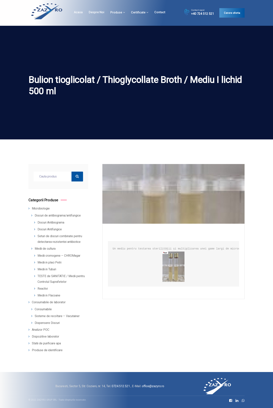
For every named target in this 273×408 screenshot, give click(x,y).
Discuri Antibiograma (51, 222)
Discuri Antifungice (50, 229)
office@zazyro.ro (153, 386)
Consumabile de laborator (49, 302)
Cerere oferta (232, 12)
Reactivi (43, 288)
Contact (159, 12)
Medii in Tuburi (47, 269)
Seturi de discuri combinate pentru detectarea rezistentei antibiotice (60, 239)
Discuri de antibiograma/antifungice (58, 215)
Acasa (78, 12)
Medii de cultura (45, 248)
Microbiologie (41, 208)
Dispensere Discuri (47, 323)
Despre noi (96, 12)
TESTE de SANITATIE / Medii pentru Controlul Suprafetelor (61, 279)
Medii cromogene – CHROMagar (59, 255)
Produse (116, 12)
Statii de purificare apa (46, 343)
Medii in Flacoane (49, 295)
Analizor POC (40, 329)
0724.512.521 (121, 386)
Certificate (138, 12)
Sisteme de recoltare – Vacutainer (57, 316)
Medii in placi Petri (49, 262)
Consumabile (43, 309)
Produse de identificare (47, 350)
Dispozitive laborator (45, 336)
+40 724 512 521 (202, 14)
